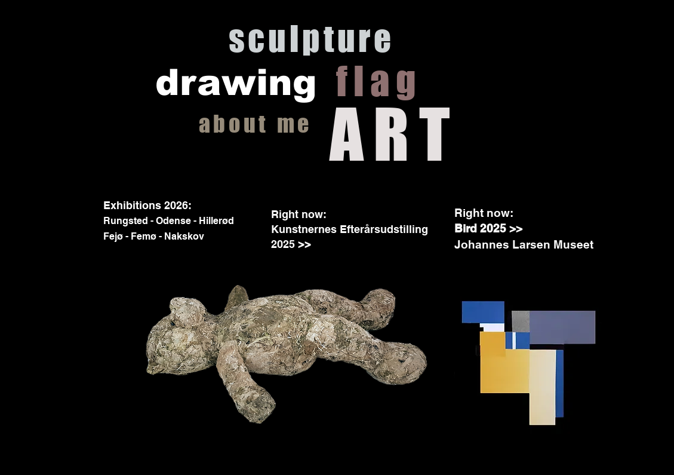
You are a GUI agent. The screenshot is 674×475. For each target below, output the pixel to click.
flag (378, 81)
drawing (236, 82)
